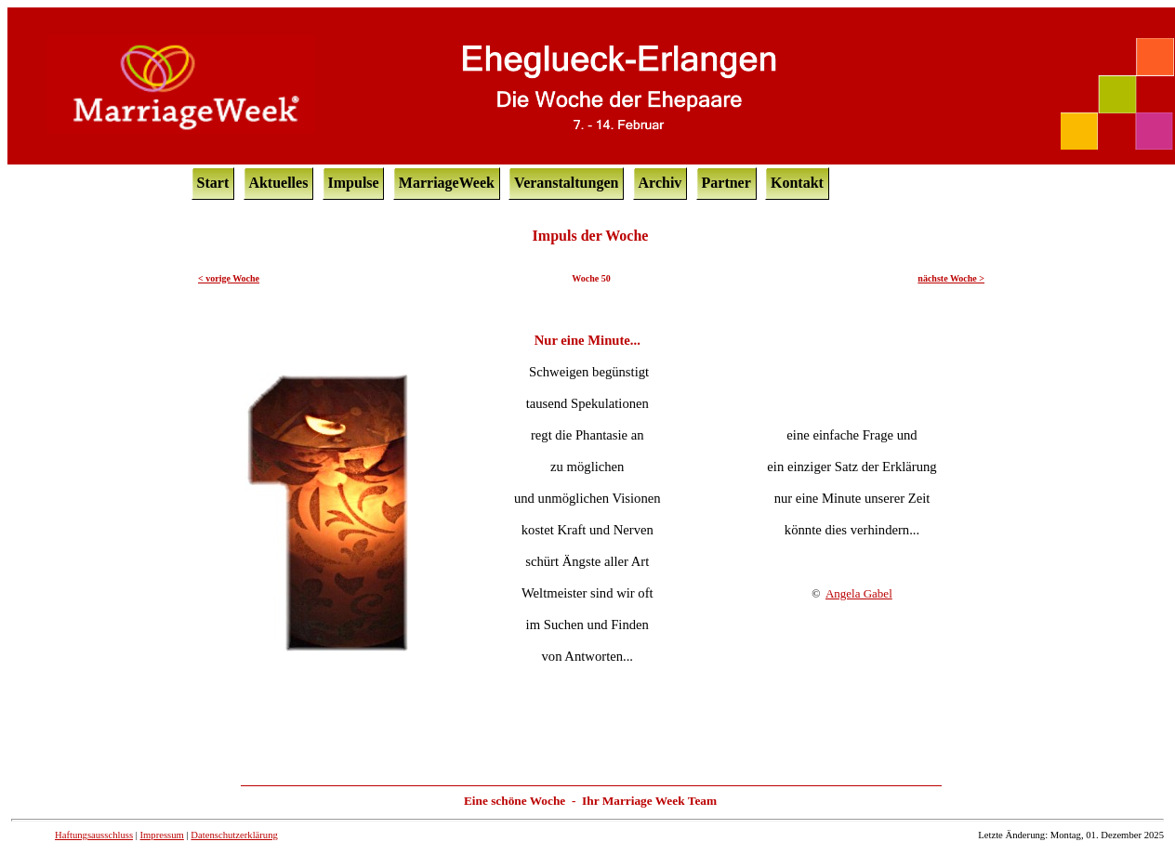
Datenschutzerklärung (234, 835)
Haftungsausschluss (94, 835)
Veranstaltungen (566, 183)
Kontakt (797, 183)
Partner (726, 183)
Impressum (162, 835)
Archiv (660, 183)
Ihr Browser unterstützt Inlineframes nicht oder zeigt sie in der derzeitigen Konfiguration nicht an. (591, 510)
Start (213, 183)
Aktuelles (278, 183)
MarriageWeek (447, 183)
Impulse (353, 183)
